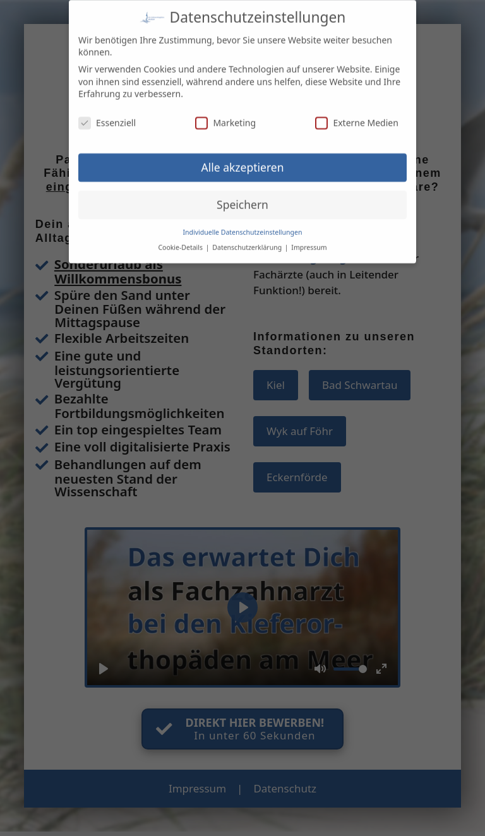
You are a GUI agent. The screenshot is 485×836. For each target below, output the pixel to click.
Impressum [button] (308, 241)
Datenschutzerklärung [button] (248, 241)
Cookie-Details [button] (181, 241)
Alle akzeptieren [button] (242, 161)
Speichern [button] (242, 198)
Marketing (225, 116)
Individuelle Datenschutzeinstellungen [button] (242, 225)
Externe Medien (356, 116)
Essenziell (107, 116)
